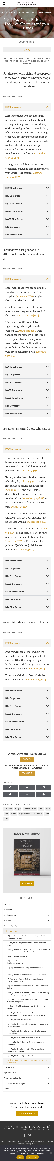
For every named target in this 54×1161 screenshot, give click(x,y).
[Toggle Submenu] (48, 909)
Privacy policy (32, 1157)
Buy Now (27, 883)
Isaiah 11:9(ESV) (13, 541)
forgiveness (8, 808)
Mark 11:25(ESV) (19, 506)
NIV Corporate (13, 227)
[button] (27, 107)
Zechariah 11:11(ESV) (28, 315)
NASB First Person (14, 219)
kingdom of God (29, 808)
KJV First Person (13, 203)
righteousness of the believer (30, 813)
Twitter (29, 1135)
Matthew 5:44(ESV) (30, 470)
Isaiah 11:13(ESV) (25, 549)
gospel (18, 808)
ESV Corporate (13, 107)
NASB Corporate (14, 211)
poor (48, 808)
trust (47, 813)
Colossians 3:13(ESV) (33, 498)
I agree (20, 1157)
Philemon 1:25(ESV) (35, 679)
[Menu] (50, 3)
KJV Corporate (12, 196)
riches (13, 813)
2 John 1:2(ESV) (37, 668)
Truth (6, 818)
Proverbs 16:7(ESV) (37, 522)
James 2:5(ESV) (24, 296)
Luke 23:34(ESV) (29, 481)
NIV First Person (13, 234)
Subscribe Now (27, 1113)
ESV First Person (13, 188)
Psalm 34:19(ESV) (27, 330)
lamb (41, 808)
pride (7, 813)
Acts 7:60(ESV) (13, 490)
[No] (51, 1153)
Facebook (24, 1135)
